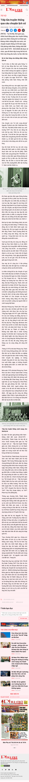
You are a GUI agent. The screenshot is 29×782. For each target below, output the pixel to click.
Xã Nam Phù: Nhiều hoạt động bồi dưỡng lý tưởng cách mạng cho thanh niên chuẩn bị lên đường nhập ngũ (20, 662)
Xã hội (3, 15)
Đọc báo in (3, 5)
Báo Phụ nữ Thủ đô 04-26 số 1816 (14, 742)
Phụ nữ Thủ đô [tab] (5, 697)
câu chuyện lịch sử (9, 599)
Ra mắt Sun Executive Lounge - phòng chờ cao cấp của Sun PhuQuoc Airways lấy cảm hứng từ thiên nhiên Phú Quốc (20, 647)
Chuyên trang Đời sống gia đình (12, 5)
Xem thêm (14, 750)
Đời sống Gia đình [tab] (15, 697)
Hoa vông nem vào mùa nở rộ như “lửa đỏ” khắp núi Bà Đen (19, 635)
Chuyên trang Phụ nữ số (24, 5)
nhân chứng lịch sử (7, 602)
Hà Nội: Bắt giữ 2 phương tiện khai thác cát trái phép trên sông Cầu (20, 674)
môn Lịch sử (19, 602)
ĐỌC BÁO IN (14, 694)
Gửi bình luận (23, 618)
